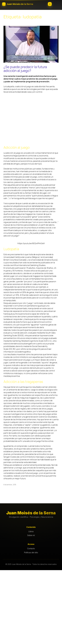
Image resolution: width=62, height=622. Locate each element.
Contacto (31, 548)
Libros (31, 531)
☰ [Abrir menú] (50, 4)
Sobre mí (31, 535)
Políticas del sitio (31, 552)
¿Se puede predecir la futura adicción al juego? (25, 69)
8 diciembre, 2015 (10, 484)
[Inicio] (21, 4)
